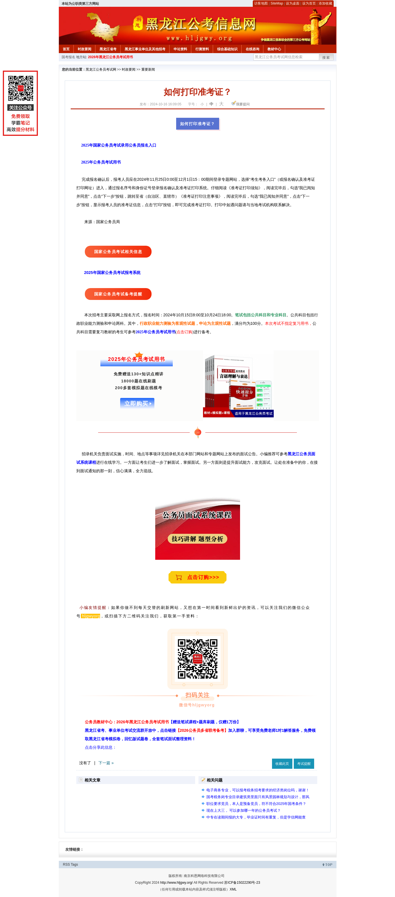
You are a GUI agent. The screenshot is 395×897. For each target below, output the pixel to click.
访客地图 (261, 3)
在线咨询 (252, 49)
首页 (66, 49)
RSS (66, 864)
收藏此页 (282, 764)
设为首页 (309, 3)
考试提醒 (304, 764)
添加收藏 (325, 3)
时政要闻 (84, 49)
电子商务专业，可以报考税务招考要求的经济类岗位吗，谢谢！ (257, 790)
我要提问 (243, 104)
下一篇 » (106, 763)
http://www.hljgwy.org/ (176, 883)
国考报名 (68, 57)
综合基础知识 (227, 49)
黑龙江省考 (108, 49)
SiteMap (277, 3)
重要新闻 (148, 69)
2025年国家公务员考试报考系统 (112, 272)
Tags (74, 864)
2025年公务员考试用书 (101, 162)
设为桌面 (292, 3)
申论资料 (180, 49)
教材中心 (274, 49)
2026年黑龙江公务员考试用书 (110, 57)
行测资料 (202, 49)
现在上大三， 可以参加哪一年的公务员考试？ (243, 810)
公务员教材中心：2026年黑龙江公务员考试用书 (163, 722)
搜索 (326, 58)
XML (233, 889)
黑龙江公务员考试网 (101, 69)
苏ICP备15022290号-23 (242, 883)
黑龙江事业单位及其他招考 (145, 49)
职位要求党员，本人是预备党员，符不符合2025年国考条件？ (256, 804)
